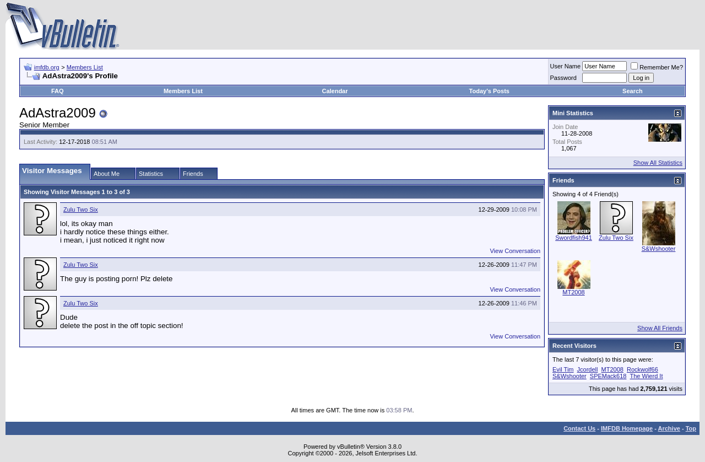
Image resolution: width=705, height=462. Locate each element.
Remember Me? (657, 67)
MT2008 (573, 292)
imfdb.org (46, 67)
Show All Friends (659, 328)
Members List (85, 67)
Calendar (335, 91)
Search (632, 91)
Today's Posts (489, 91)
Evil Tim (563, 369)
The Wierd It (646, 376)
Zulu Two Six (80, 209)
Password (563, 77)
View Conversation (515, 251)
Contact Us (579, 428)
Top (691, 428)
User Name (565, 66)
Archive (669, 428)
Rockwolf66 (642, 369)
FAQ (57, 91)
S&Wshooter (659, 248)
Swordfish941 (573, 237)
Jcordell (587, 369)
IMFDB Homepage (627, 428)
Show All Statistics (657, 162)
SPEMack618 (608, 376)
